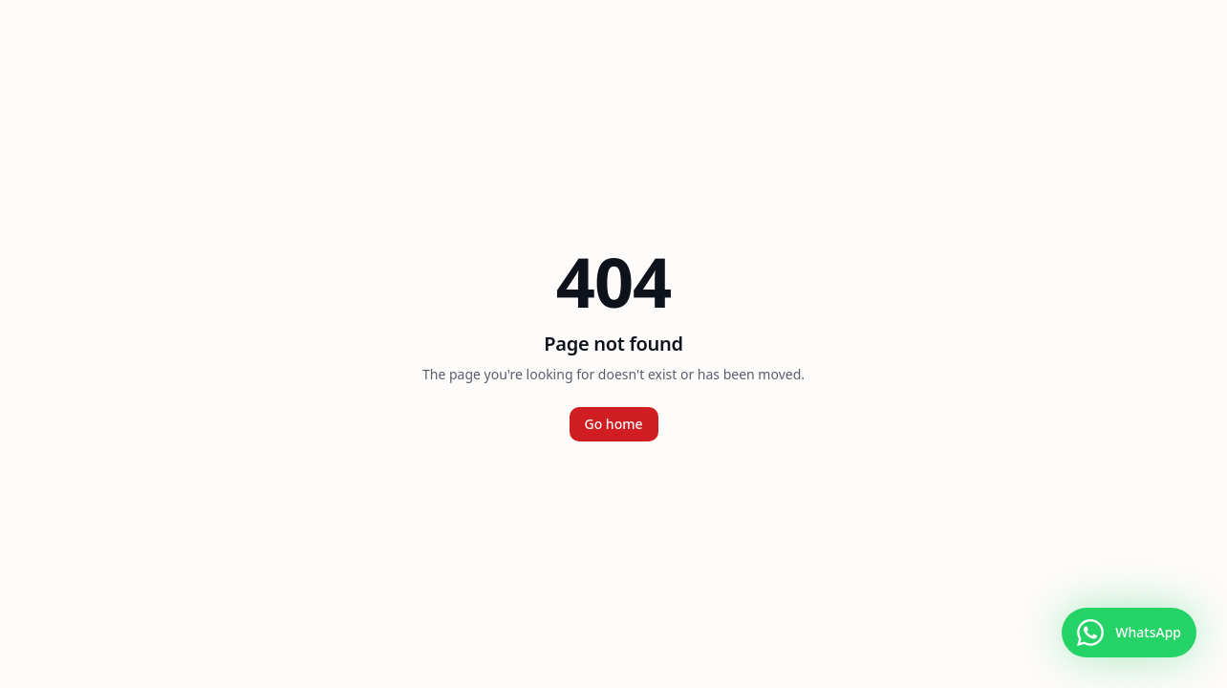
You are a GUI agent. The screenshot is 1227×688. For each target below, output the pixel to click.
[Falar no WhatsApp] (1129, 632)
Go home (614, 424)
